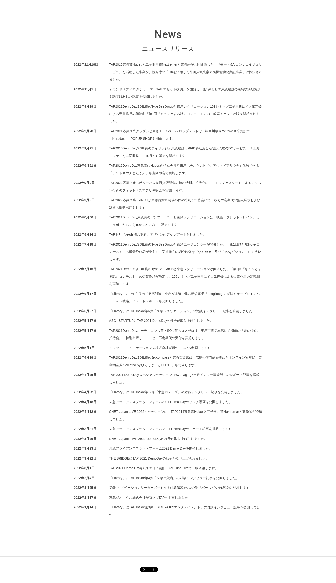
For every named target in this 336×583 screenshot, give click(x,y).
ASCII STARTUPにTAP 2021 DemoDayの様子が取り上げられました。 (161, 321)
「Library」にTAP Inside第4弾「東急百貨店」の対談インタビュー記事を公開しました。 (174, 478)
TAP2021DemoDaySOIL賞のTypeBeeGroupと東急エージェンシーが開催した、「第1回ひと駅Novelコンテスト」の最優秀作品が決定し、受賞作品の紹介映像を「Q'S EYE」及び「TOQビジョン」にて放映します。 (185, 252)
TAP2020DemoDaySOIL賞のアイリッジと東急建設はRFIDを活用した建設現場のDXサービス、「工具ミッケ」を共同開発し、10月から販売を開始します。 (184, 152)
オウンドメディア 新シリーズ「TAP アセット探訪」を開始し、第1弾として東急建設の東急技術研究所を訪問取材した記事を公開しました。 (185, 93)
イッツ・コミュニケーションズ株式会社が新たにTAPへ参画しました (160, 348)
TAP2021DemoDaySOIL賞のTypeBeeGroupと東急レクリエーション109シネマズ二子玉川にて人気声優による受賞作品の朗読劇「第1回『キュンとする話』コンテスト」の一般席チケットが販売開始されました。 (185, 114)
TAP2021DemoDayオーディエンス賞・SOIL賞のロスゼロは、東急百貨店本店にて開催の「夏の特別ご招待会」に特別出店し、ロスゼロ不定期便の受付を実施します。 (184, 334)
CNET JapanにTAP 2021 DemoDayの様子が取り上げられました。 (158, 439)
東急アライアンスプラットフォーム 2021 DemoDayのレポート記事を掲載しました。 (172, 429)
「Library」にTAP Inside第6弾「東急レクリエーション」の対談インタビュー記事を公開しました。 (182, 311)
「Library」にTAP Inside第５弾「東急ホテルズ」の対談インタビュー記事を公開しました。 (176, 392)
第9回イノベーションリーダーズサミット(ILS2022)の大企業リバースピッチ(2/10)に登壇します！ (181, 487)
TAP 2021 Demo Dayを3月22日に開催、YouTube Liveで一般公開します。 (163, 468)
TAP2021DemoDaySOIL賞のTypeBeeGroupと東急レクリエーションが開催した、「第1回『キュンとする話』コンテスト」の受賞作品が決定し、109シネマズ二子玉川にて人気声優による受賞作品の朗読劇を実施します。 (185, 276)
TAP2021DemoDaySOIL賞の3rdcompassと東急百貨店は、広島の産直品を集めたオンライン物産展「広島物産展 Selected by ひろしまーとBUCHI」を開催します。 (185, 361)
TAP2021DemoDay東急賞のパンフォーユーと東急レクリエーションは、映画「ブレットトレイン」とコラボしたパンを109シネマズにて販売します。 (184, 221)
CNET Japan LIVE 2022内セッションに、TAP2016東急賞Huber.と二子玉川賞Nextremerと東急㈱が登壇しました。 (185, 415)
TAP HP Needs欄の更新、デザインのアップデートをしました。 (157, 234)
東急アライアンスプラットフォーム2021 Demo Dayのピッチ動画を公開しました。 (170, 402)
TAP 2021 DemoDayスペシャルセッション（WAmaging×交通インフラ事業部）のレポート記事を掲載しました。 (184, 378)
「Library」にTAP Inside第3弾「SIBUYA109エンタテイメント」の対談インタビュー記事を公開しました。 (184, 511)
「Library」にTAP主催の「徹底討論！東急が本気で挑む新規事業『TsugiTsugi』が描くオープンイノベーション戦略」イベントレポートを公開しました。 (184, 297)
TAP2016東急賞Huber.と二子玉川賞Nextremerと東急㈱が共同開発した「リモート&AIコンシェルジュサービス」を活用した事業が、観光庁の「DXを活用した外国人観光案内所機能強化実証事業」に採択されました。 (185, 72)
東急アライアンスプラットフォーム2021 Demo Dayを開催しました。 (160, 448)
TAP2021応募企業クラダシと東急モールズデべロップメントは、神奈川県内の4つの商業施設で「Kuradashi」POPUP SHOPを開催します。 (179, 134)
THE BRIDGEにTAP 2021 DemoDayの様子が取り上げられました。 (159, 458)
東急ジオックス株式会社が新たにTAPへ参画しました (148, 497)
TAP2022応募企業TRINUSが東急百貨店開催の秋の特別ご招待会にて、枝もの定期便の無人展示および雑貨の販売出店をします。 (184, 203)
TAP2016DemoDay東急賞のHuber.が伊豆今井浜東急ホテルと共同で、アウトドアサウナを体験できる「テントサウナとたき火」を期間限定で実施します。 (184, 169)
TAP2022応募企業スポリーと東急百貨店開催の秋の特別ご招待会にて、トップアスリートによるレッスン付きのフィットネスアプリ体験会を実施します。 (185, 186)
